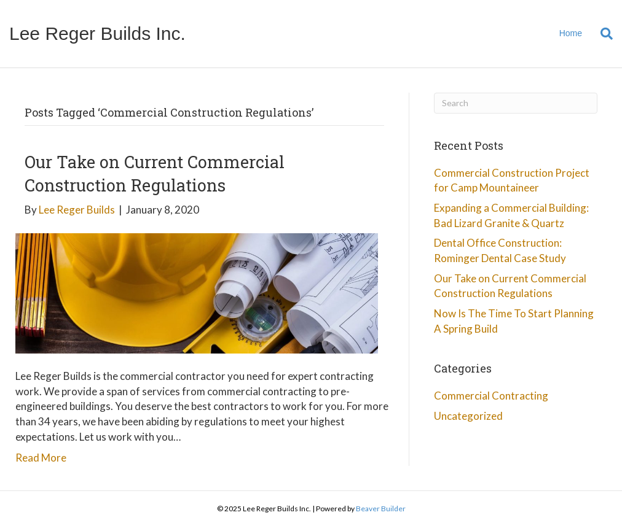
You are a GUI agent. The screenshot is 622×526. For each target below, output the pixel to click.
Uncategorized (468, 415)
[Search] (602, 34)
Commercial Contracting (491, 395)
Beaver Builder (381, 508)
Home (570, 33)
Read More (40, 457)
